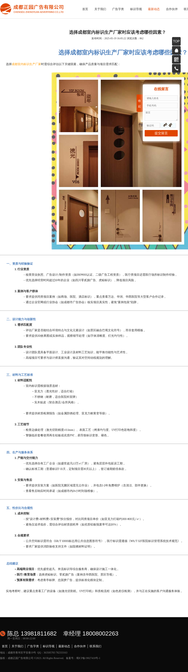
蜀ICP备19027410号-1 (88, 658)
